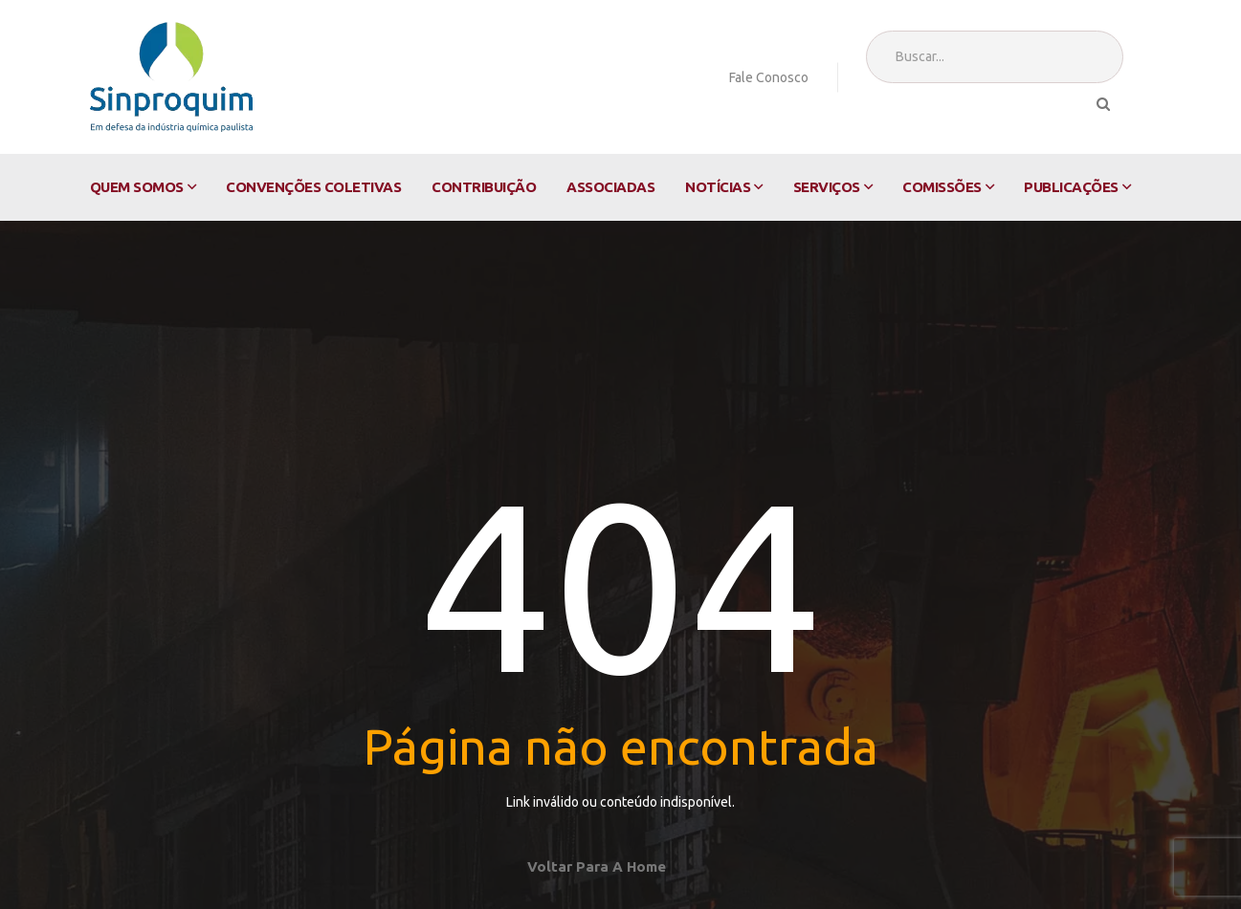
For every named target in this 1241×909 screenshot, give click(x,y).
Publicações (1071, 187)
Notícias (717, 187)
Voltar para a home (596, 866)
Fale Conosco (769, 77)
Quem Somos (137, 187)
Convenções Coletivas (313, 187)
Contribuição (484, 187)
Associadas (610, 187)
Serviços (826, 187)
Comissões (942, 187)
